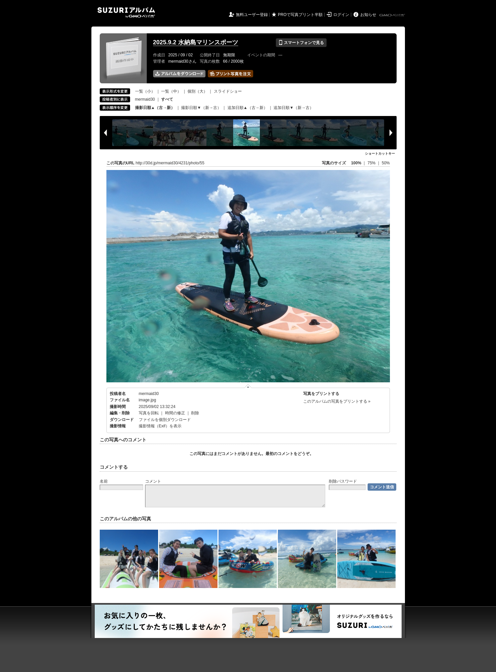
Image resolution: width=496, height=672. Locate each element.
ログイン (341, 14)
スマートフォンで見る (301, 42)
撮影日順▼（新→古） (201, 107)
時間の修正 (175, 413)
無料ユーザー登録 (252, 14)
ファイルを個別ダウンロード (165, 419)
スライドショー (228, 91)
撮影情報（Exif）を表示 (160, 426)
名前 (104, 481)
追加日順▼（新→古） (294, 107)
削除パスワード (343, 481)
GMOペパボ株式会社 (392, 15)
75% (372, 163)
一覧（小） (145, 91)
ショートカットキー (380, 153)
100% (356, 163)
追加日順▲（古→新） (247, 107)
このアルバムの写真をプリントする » (337, 401)
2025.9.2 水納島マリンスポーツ (195, 42)
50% (386, 163)
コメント (153, 481)
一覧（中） (171, 91)
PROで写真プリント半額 (300, 14)
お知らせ (368, 14)
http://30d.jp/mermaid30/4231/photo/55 (170, 163)
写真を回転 (149, 413)
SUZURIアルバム (126, 12)
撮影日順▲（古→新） (155, 107)
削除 (195, 413)
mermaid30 (145, 99)
